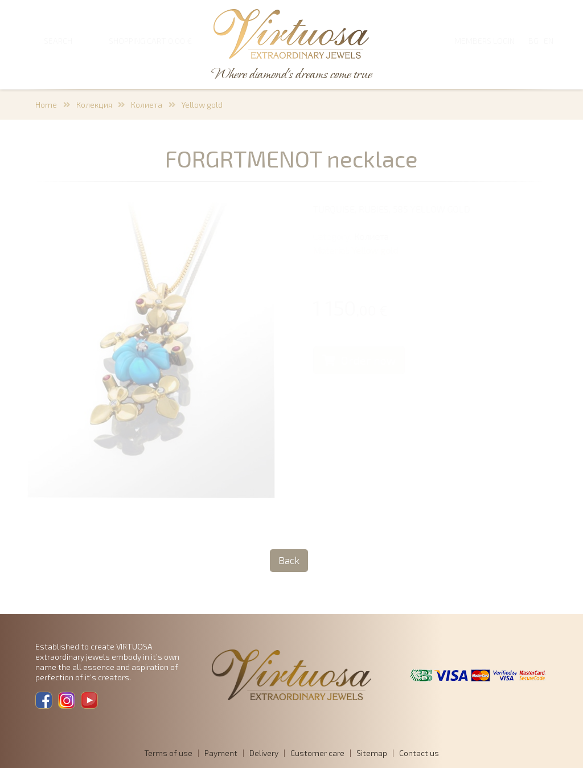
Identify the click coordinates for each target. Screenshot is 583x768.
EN (548, 41)
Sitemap (371, 753)
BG (533, 41)
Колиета (146, 104)
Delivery (263, 753)
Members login (484, 41)
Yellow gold (202, 104)
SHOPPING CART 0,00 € (150, 41)
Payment (220, 753)
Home (46, 104)
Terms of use (168, 753)
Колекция (94, 104)
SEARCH (58, 41)
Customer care (317, 753)
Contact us (419, 753)
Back (288, 560)
